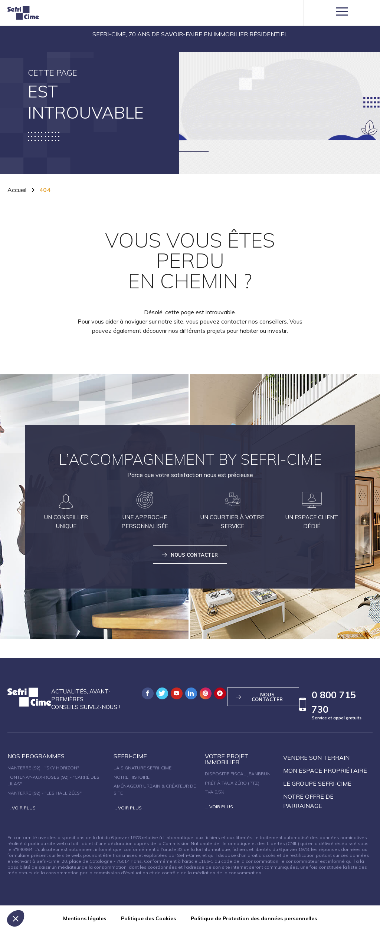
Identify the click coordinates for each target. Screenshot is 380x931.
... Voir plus (21, 808)
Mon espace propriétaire (325, 770)
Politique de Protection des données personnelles (254, 918)
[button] (15, 918)
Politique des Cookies (148, 918)
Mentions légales (84, 918)
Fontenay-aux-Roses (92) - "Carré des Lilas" (53, 780)
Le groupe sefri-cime (317, 783)
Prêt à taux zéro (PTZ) (232, 783)
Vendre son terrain (316, 757)
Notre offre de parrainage (308, 801)
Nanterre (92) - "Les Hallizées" (44, 793)
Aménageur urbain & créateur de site (155, 789)
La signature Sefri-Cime (142, 768)
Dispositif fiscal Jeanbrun (238, 773)
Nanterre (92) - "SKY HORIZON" (43, 768)
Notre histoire (132, 777)
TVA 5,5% (214, 792)
